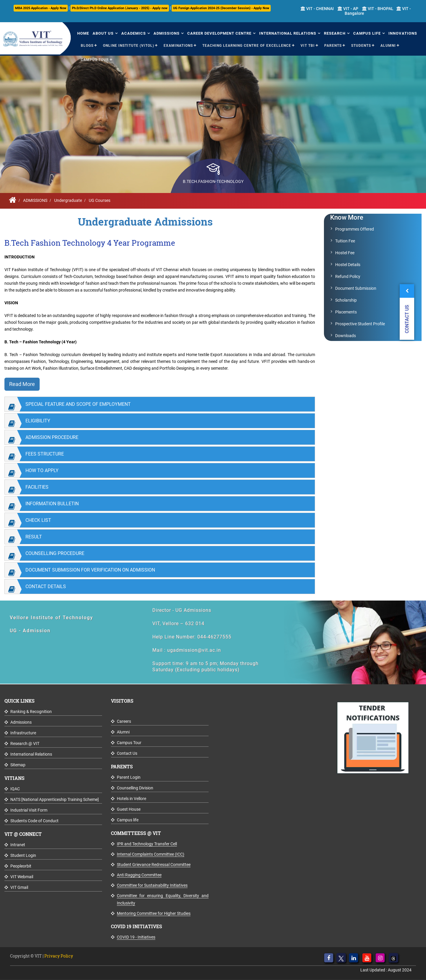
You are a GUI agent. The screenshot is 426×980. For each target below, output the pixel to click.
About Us (103, 33)
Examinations (178, 46)
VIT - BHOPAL (377, 8)
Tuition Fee (345, 241)
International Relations (287, 33)
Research (335, 33)
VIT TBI (308, 46)
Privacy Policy (58, 956)
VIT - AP (348, 8)
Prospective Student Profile (360, 323)
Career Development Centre (219, 33)
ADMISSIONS (35, 200)
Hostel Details (347, 264)
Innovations (402, 33)
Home (83, 33)
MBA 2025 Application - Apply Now (40, 8)
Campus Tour (95, 60)
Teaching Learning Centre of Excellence (246, 46)
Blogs (87, 46)
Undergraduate (68, 200)
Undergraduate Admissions (145, 221)
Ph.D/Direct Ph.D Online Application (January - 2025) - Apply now (119, 8)
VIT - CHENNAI (317, 8)
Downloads (345, 335)
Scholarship (346, 300)
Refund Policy (347, 276)
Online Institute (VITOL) (128, 46)
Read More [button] (22, 384)
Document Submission (355, 288)
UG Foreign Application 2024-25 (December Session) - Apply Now (221, 8)
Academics (133, 33)
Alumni (388, 46)
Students (361, 46)
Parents (333, 46)
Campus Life (367, 33)
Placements (346, 312)
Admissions (167, 33)
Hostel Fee (344, 252)
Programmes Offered (354, 229)
